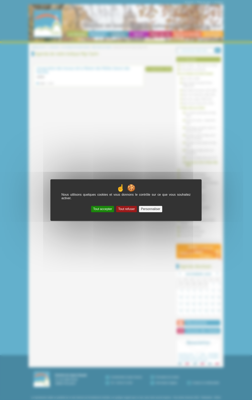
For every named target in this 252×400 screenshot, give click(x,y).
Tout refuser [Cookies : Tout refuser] (126, 209)
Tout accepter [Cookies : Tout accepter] (102, 209)
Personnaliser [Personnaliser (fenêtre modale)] (150, 209)
